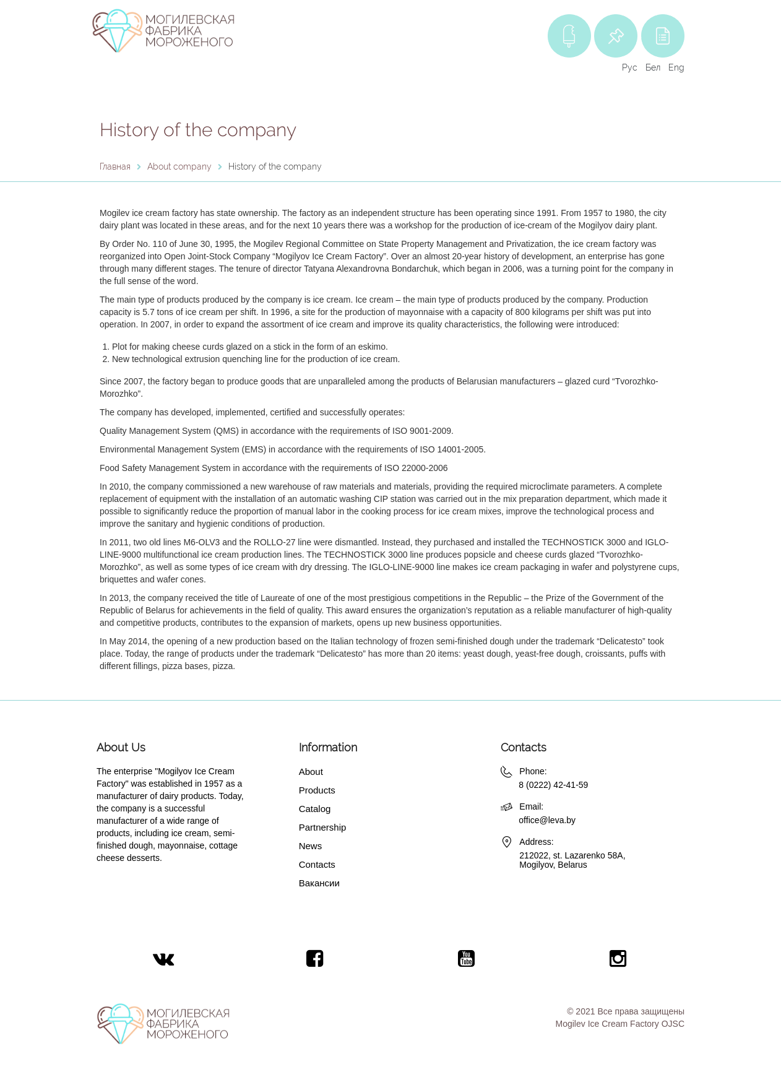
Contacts (317, 864)
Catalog (315, 808)
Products (317, 790)
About (311, 771)
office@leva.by (547, 820)
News (310, 846)
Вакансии (319, 883)
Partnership (323, 827)
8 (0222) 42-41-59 (553, 785)
